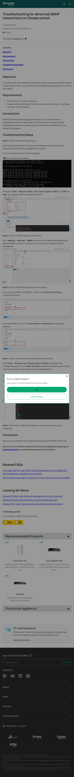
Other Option (36, 396)
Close (67, 376)
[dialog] (37, 388)
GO (36, 389)
